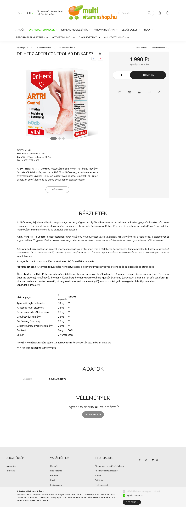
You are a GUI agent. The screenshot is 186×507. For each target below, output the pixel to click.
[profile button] (160, 13)
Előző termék (141, 47)
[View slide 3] (63, 138)
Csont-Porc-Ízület (67, 47)
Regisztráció (56, 471)
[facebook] (93, 58)
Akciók (20, 30)
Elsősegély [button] (129, 30)
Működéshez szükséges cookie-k (143, 491)
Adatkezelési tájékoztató (106, 471)
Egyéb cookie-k (135, 495)
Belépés (54, 466)
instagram (146, 460)
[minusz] (116, 75)
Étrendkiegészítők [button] (74, 30)
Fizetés (98, 476)
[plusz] (125, 75)
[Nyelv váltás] (19, 13)
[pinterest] (100, 58)
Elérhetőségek (101, 485)
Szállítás (99, 480)
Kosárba (148, 75)
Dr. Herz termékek (43, 47)
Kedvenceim (56, 485)
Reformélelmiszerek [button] (31, 37)
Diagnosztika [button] (88, 37)
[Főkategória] (22, 47)
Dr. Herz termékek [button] (42, 30)
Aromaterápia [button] (105, 30)
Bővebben (57, 189)
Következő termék (159, 47)
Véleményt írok (93, 414)
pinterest (152, 460)
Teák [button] (147, 30)
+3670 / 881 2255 (45, 14)
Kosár (53, 480)
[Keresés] (136, 13)
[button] (120, 92)
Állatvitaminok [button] (115, 37)
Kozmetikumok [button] (62, 37)
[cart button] (167, 13)
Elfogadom (132, 502)
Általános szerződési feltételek (109, 466)
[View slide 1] (53, 138)
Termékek (10, 471)
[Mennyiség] (121, 75)
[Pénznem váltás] (28, 13)
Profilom (54, 476)
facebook (139, 460)
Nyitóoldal (11, 466)
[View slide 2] (59, 138)
